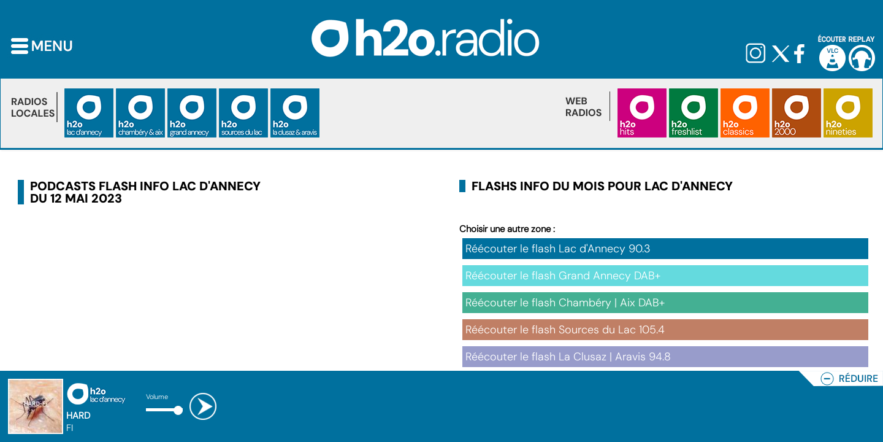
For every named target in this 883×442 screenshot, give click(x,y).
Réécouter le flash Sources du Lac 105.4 (565, 329)
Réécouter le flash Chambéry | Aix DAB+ (565, 302)
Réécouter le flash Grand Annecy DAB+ (562, 275)
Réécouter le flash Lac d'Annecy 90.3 (558, 248)
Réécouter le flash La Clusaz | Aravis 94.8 (568, 356)
